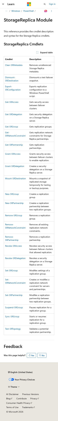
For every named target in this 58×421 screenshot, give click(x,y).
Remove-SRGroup (13, 215)
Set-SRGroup (11, 270)
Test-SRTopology (13, 328)
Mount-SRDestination (15, 178)
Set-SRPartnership (13, 295)
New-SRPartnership (14, 203)
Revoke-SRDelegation (15, 258)
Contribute (21, 398)
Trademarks (27, 407)
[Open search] (45, 4)
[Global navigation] (3, 4)
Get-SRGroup (11, 126)
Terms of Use (12, 407)
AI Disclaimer (12, 394)
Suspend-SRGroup (14, 307)
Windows (15, 10)
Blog (8, 398)
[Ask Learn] (46, 11)
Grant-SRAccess (12, 153)
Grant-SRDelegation (14, 166)
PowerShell (28, 10)
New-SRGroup (12, 193)
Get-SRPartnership (14, 144)
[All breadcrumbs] (6, 11)
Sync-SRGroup (12, 316)
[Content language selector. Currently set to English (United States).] (20, 372)
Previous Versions (30, 394)
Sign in (52, 3)
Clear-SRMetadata (13, 65)
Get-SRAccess (11, 101)
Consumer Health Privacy (18, 402)
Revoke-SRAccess (13, 245)
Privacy (33, 398)
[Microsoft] (29, 4)
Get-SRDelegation (13, 114)
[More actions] (51, 11)
